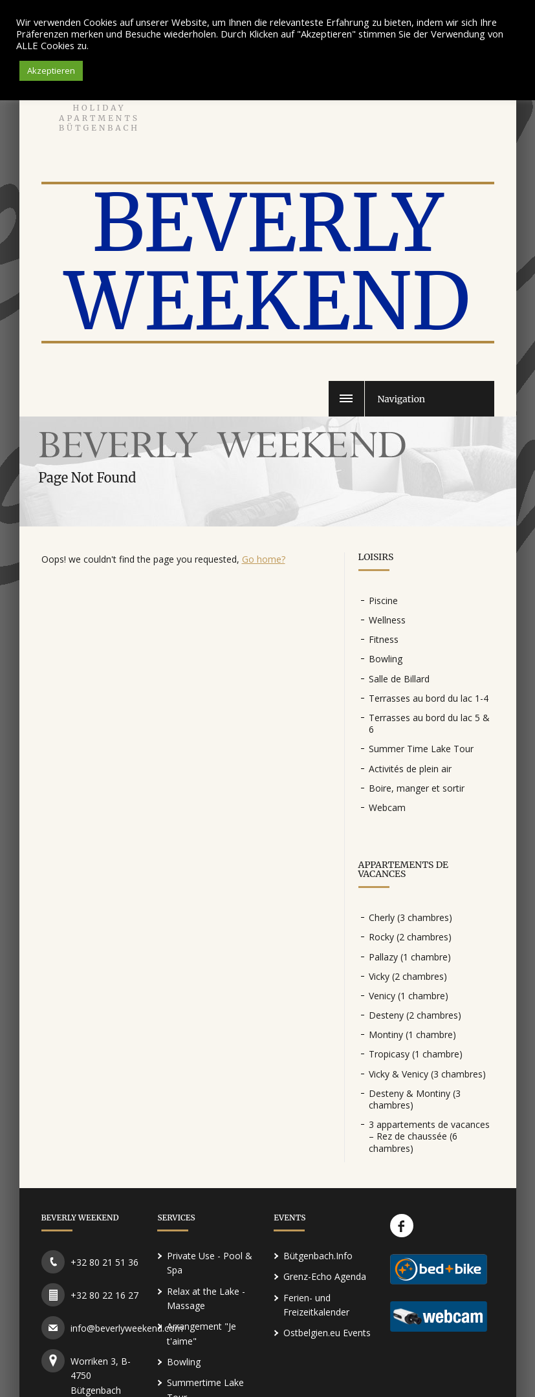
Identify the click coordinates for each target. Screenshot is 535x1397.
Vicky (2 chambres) (408, 976)
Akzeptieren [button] (51, 70)
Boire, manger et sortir (416, 788)
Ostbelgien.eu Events (327, 1333)
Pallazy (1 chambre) (410, 957)
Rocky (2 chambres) (410, 937)
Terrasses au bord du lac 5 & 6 (429, 723)
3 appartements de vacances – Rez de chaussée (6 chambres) (429, 1136)
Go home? (263, 559)
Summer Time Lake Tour (421, 748)
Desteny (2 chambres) (415, 1015)
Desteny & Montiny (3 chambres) (415, 1099)
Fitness (384, 639)
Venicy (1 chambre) (408, 996)
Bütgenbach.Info (318, 1256)
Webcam (387, 807)
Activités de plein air (410, 769)
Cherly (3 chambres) (410, 917)
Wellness (387, 620)
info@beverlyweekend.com (127, 1328)
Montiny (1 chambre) (412, 1034)
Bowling (385, 659)
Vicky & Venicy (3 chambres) (427, 1074)
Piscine (383, 600)
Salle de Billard (399, 679)
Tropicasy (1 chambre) (416, 1054)
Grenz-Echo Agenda (324, 1276)
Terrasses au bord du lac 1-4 (428, 698)
